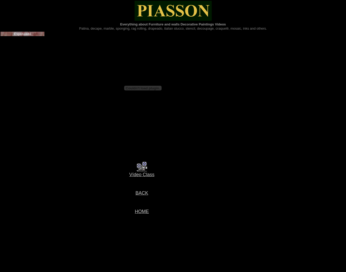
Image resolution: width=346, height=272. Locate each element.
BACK (141, 193)
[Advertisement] (141, 240)
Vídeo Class (141, 174)
